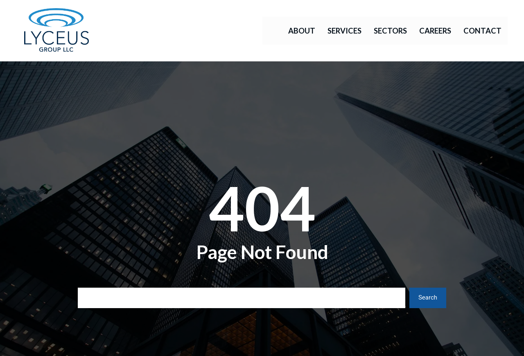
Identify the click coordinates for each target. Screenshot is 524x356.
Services (344, 30)
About (301, 30)
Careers (435, 30)
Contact (482, 30)
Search (427, 297)
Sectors (390, 30)
